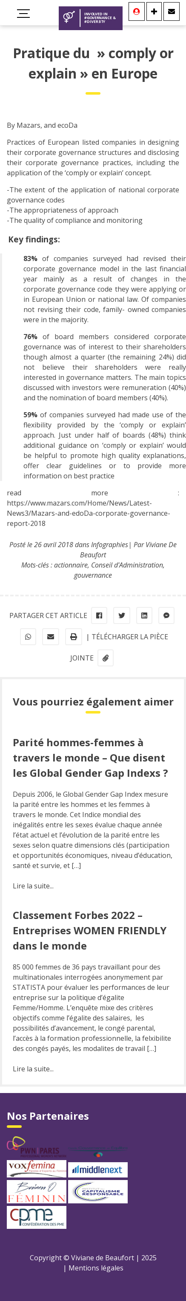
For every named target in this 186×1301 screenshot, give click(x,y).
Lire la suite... (33, 886)
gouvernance (93, 575)
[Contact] (171, 11)
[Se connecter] (137, 11)
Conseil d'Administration (127, 565)
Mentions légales (96, 1268)
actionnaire (71, 565)
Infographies (109, 544)
